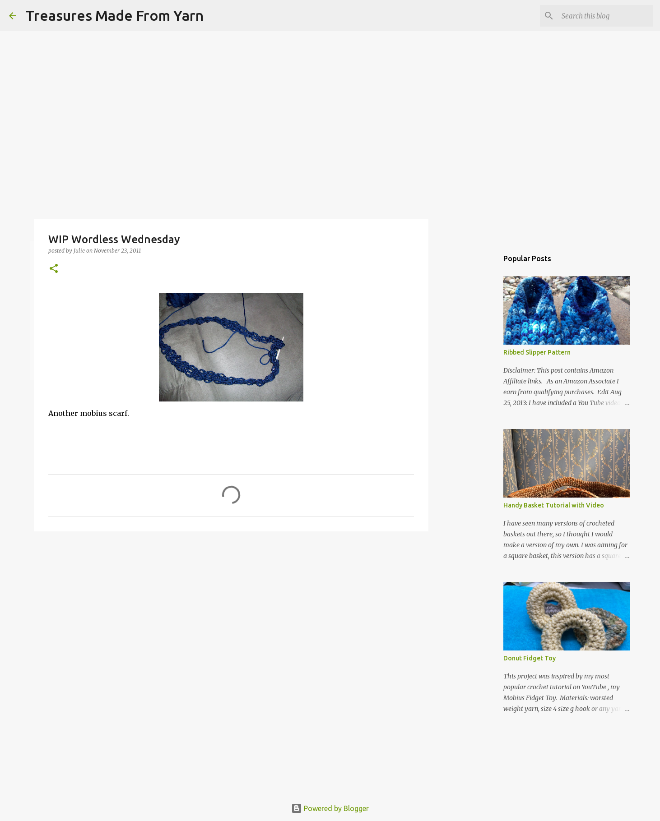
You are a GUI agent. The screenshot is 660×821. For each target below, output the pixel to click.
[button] (53, 269)
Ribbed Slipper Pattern (537, 352)
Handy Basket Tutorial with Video (553, 505)
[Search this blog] (605, 16)
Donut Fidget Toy (529, 658)
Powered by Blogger (330, 808)
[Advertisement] (231, 608)
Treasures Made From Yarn (114, 15)
